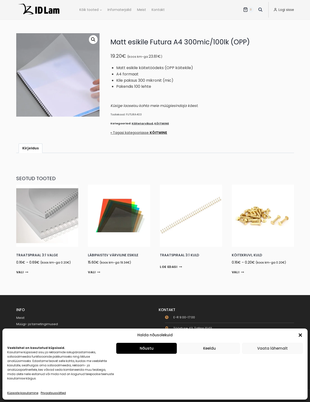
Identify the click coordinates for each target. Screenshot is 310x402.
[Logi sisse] (283, 10)
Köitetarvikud (142, 123)
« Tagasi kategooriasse (138, 132)
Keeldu (209, 348)
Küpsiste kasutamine (22, 393)
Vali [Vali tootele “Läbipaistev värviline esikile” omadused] (94, 272)
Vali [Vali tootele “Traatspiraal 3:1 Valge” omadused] (22, 272)
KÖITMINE (161, 123)
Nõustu (147, 348)
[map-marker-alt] (188, 328)
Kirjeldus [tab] (30, 148)
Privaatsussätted (53, 393)
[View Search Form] (260, 9)
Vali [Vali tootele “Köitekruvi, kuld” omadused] (238, 272)
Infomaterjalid (119, 9)
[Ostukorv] (248, 9)
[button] (300, 335)
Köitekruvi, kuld (247, 255)
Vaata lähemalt (272, 348)
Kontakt (158, 9)
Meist (141, 9)
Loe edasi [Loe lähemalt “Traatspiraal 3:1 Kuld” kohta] (171, 267)
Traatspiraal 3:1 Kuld (179, 255)
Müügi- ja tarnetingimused (37, 324)
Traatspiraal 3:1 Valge (37, 255)
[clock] (180, 317)
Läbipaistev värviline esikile (113, 255)
